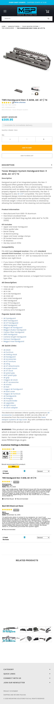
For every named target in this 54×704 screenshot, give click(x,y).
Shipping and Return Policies (15, 695)
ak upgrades (9, 403)
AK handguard (10, 318)
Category (9, 669)
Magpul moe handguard (14, 341)
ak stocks (7, 384)
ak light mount (10, 405)
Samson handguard (12, 339)
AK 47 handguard (11, 323)
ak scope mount (10, 368)
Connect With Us (12, 678)
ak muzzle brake (10, 401)
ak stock (7, 350)
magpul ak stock (11, 380)
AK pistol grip (9, 373)
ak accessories (10, 359)
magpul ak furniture (12, 394)
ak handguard (9, 357)
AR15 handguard (10, 334)
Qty (3, 135)
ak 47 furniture (10, 361)
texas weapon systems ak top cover (24, 418)
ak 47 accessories (11, 382)
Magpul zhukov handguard (15, 330)
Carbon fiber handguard (14, 332)
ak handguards (10, 396)
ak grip (6, 378)
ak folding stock (10, 354)
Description (8, 165)
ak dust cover (9, 391)
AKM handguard (10, 325)
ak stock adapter (11, 408)
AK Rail (6, 387)
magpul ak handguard (13, 389)
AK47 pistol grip (10, 375)
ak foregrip (8, 398)
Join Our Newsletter (14, 682)
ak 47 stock (8, 371)
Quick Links (9, 674)
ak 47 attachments (11, 366)
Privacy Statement (11, 691)
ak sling (7, 364)
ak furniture (8, 352)
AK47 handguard (11, 321)
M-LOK (20, 194)
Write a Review (20, 102)
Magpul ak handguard (13, 327)
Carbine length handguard (15, 337)
